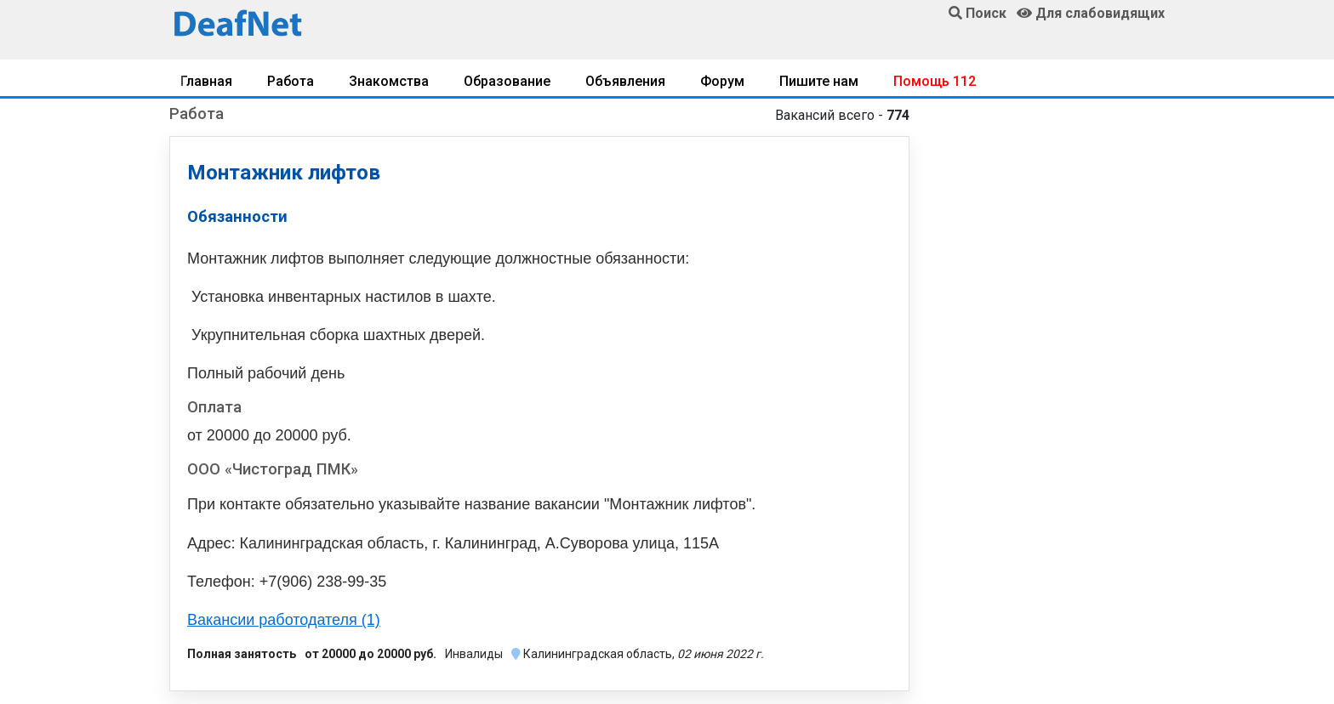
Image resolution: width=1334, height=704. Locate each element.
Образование (507, 81)
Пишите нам (818, 81)
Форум (722, 81)
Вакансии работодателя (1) (283, 619)
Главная (206, 81)
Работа (290, 81)
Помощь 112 (934, 81)
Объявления (625, 81)
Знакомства (389, 81)
